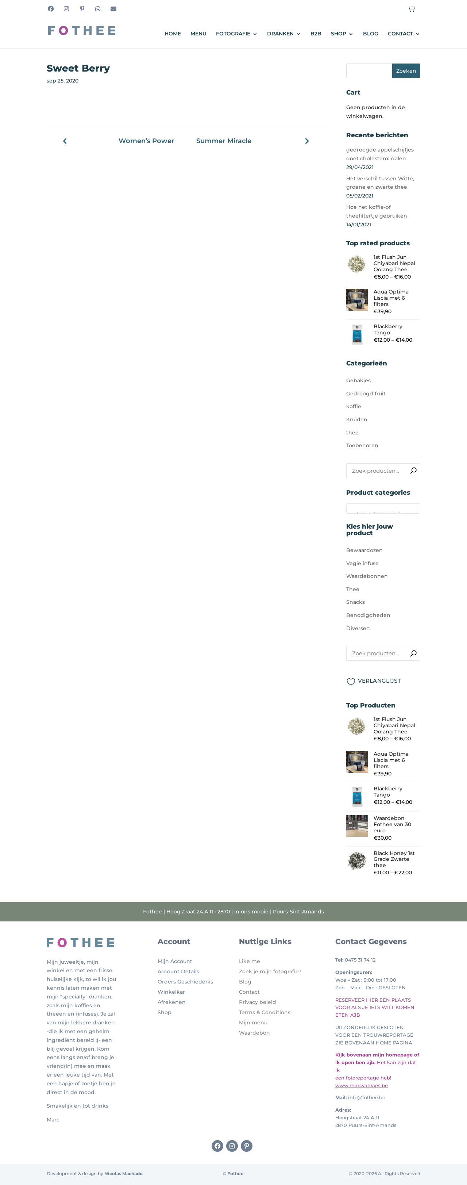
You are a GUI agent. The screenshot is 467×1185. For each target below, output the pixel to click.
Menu (198, 34)
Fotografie (233, 34)
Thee (352, 589)
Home (173, 34)
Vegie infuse (362, 563)
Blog (370, 34)
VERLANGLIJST (379, 680)
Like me (249, 961)
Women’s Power (146, 141)
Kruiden (356, 419)
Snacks (355, 602)
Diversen (358, 628)
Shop (338, 34)
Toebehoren (362, 445)
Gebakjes (358, 380)
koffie (353, 406)
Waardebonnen (367, 576)
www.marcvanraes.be (361, 1085)
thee (352, 432)
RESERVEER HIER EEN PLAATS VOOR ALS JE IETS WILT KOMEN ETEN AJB (374, 1007)
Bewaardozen (364, 550)
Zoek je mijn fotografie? (270, 971)
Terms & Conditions (264, 1012)
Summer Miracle (223, 141)
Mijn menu (253, 1022)
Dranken (280, 34)
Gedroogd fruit (366, 393)
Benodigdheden (368, 615)
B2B (315, 34)
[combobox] (383, 508)
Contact (400, 34)
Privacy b (251, 1002)
